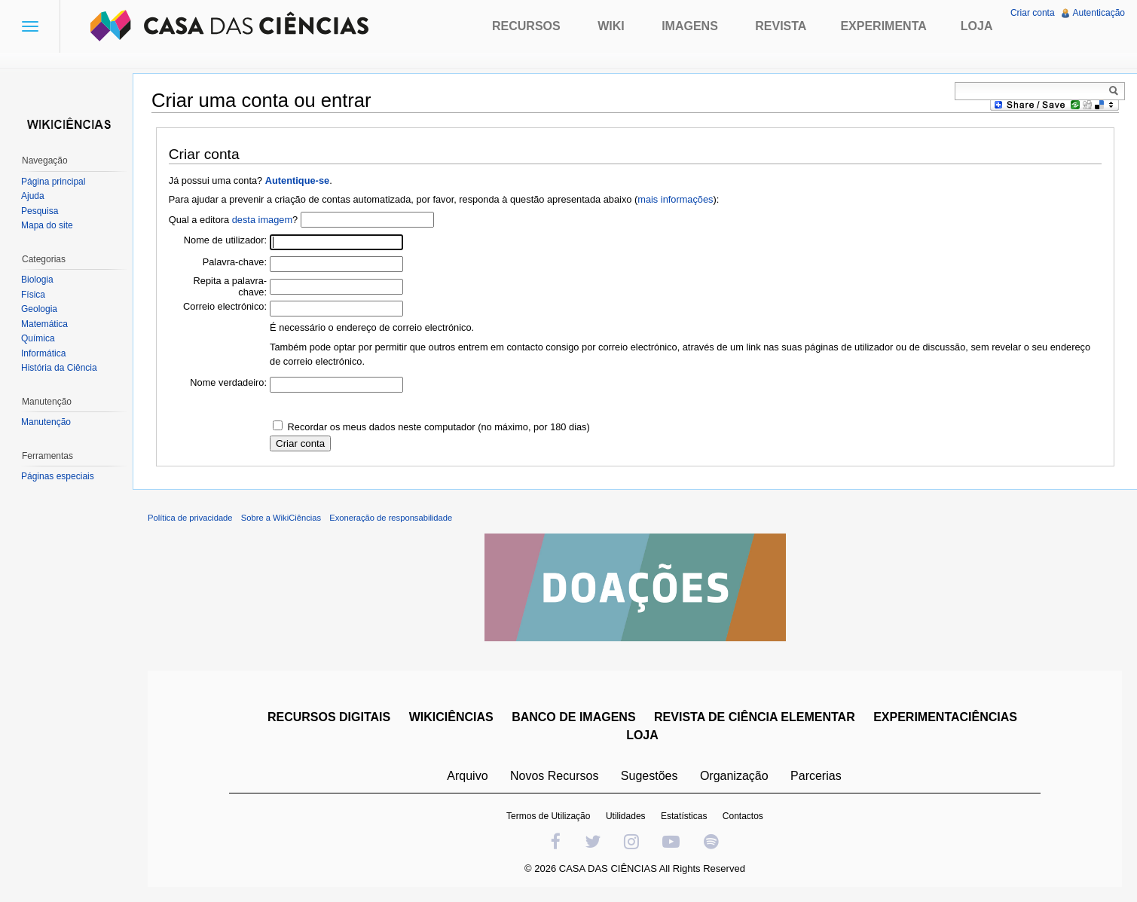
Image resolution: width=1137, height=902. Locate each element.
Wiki (611, 26)
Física (33, 294)
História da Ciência (59, 367)
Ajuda (32, 196)
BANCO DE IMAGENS (573, 717)
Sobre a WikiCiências (281, 517)
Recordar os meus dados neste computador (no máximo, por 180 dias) (439, 427)
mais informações (675, 199)
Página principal (53, 181)
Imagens (690, 26)
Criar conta (1032, 13)
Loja (977, 26)
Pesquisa (39, 211)
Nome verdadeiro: (228, 382)
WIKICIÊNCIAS (451, 717)
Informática (43, 353)
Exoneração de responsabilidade (390, 517)
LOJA (642, 735)
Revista (780, 26)
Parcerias (816, 775)
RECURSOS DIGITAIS (328, 717)
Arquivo (467, 775)
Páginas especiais (57, 476)
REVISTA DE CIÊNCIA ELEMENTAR (754, 717)
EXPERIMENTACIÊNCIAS (945, 717)
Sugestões (649, 775)
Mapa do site (47, 225)
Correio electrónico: (225, 306)
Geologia (39, 309)
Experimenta (883, 26)
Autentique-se (297, 180)
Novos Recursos (554, 775)
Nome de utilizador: (225, 240)
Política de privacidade (190, 517)
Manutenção (46, 422)
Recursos (526, 26)
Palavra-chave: (235, 262)
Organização (734, 775)
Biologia (37, 279)
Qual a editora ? (233, 219)
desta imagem (262, 219)
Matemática (44, 324)
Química (38, 338)
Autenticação (1099, 13)
